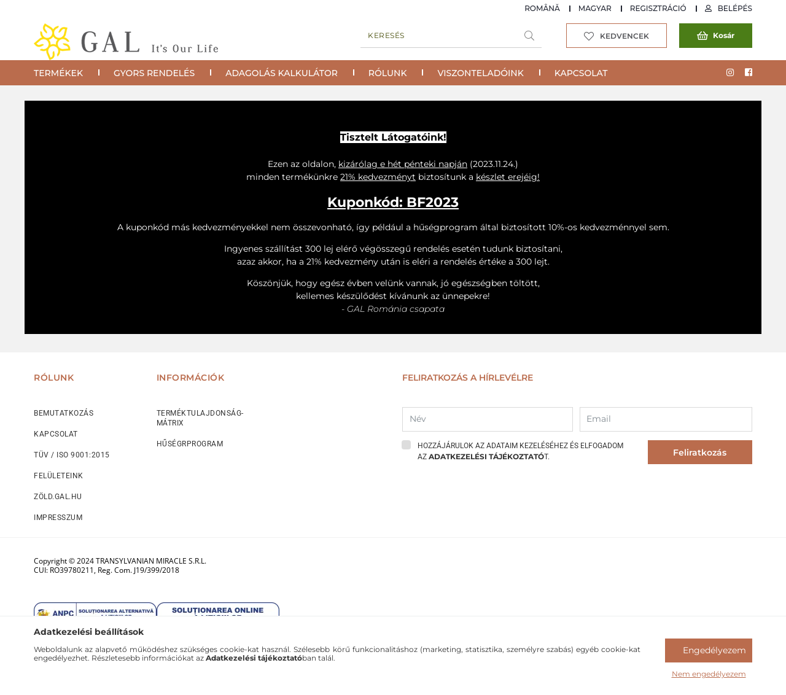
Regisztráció (658, 8)
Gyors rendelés (154, 73)
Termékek (58, 73)
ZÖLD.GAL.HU (58, 496)
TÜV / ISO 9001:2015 (72, 455)
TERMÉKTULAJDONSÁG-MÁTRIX (200, 418)
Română (542, 8)
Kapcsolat (581, 73)
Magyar (595, 8)
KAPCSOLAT (56, 434)
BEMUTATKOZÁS (63, 413)
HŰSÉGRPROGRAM (190, 444)
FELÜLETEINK (59, 476)
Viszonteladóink (480, 73)
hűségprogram (445, 227)
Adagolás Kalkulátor (281, 73)
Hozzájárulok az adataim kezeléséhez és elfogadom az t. (520, 451)
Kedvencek (624, 36)
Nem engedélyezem (709, 673)
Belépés (735, 8)
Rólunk (387, 73)
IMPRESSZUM (58, 517)
